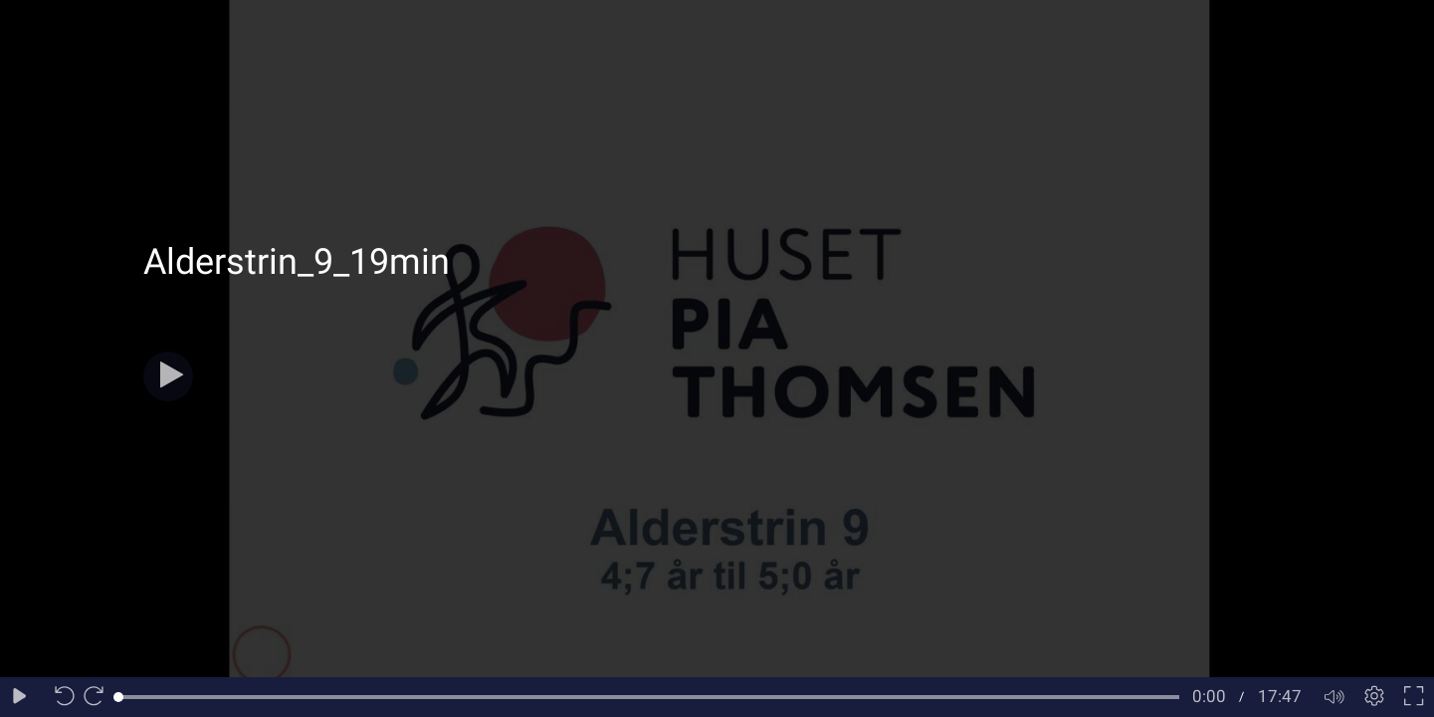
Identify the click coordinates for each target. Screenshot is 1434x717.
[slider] (648, 697)
